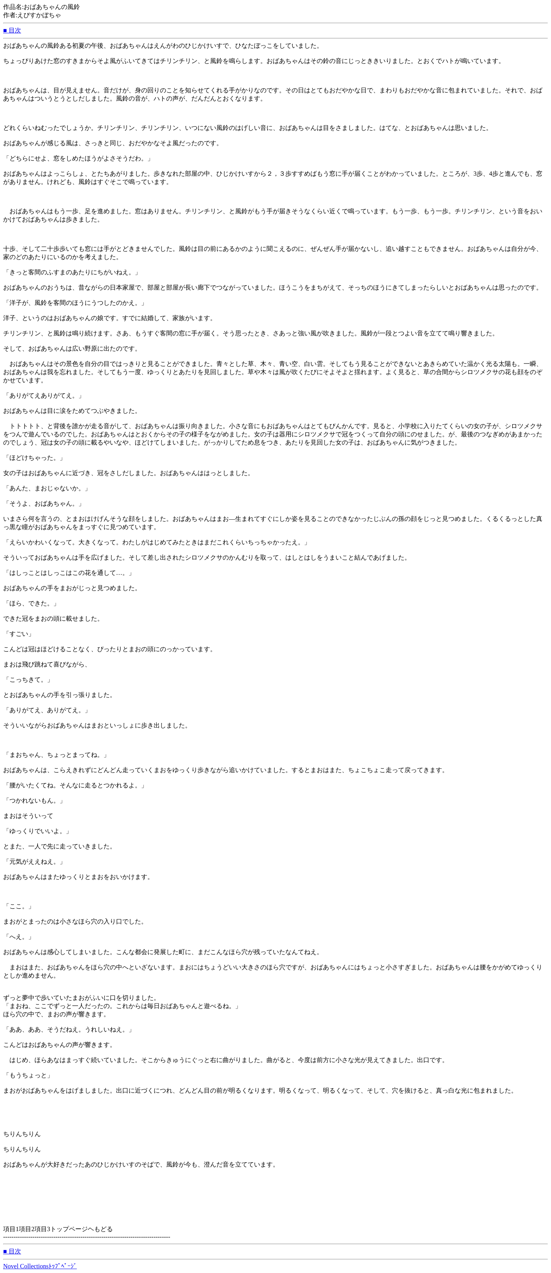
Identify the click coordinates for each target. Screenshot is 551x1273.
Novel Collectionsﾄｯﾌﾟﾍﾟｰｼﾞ (40, 1266)
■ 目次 (12, 30)
